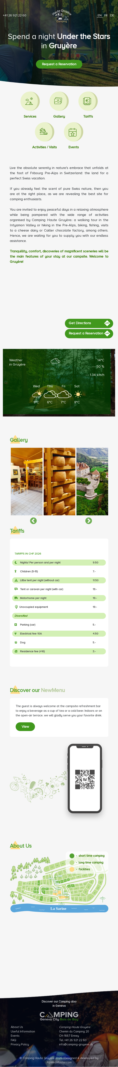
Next (87, 519)
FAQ (13, 1040)
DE (112, 15)
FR (106, 15)
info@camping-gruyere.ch (76, 1044)
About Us (17, 1027)
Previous (31, 519)
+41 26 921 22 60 (14, 15)
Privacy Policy (20, 1044)
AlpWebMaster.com (59, 1062)
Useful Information (23, 1031)
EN (100, 15)
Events (15, 1035)
